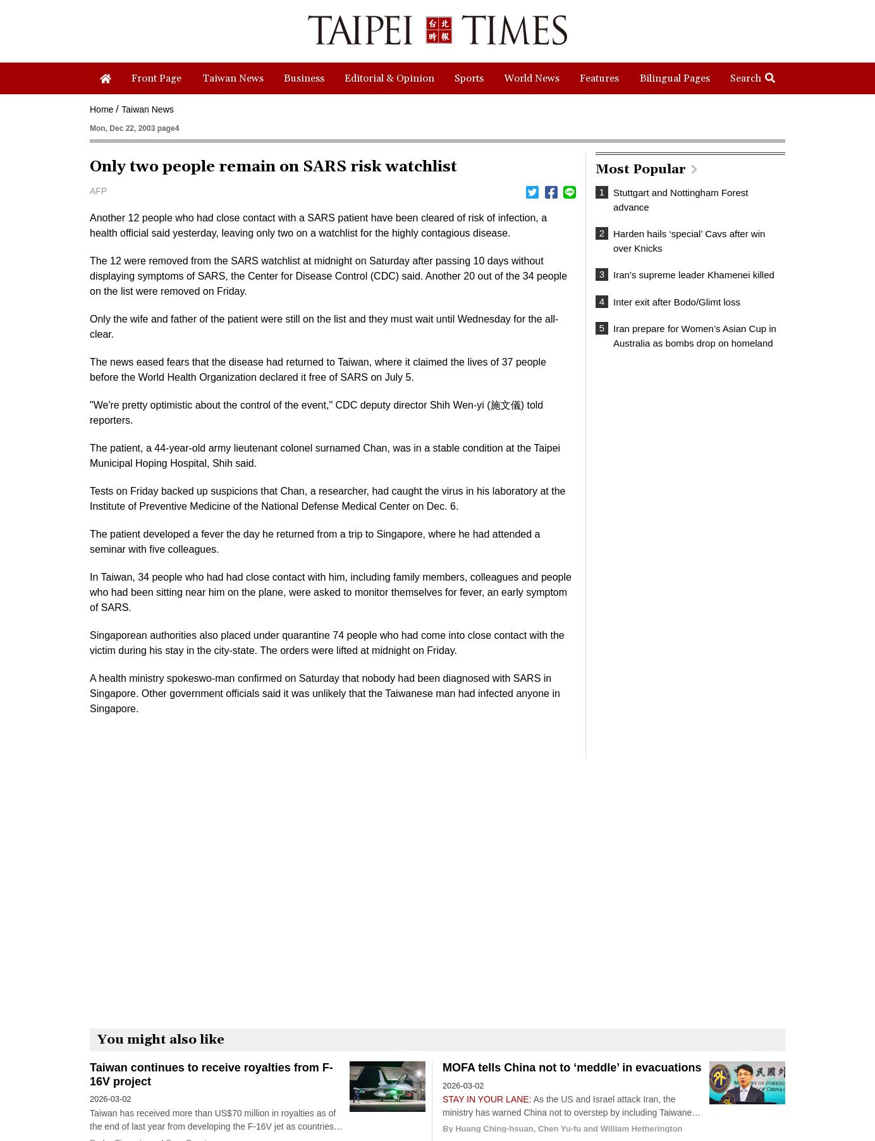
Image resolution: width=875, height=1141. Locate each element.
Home (101, 109)
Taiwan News (147, 109)
